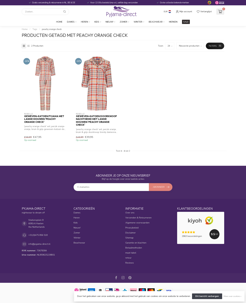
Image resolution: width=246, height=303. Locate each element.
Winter (138, 21)
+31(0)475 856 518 (38, 235)
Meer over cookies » (232, 296)
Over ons (129, 212)
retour (128, 257)
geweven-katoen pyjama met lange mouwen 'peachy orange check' (44, 119)
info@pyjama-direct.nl (39, 244)
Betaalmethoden (133, 247)
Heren (84, 21)
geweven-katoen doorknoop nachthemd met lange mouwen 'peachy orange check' (96, 120)
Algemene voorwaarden (137, 222)
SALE (186, 21)
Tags (34, 29)
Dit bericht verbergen (207, 296)
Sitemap (129, 237)
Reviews (129, 262)
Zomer (123, 21)
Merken (173, 21)
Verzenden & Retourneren (138, 217)
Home (59, 21)
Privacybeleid (132, 227)
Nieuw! (109, 21)
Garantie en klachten (135, 242)
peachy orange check (52, 29)
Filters (215, 45)
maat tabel (130, 252)
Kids (96, 21)
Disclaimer (130, 232)
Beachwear (156, 21)
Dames (71, 21)
